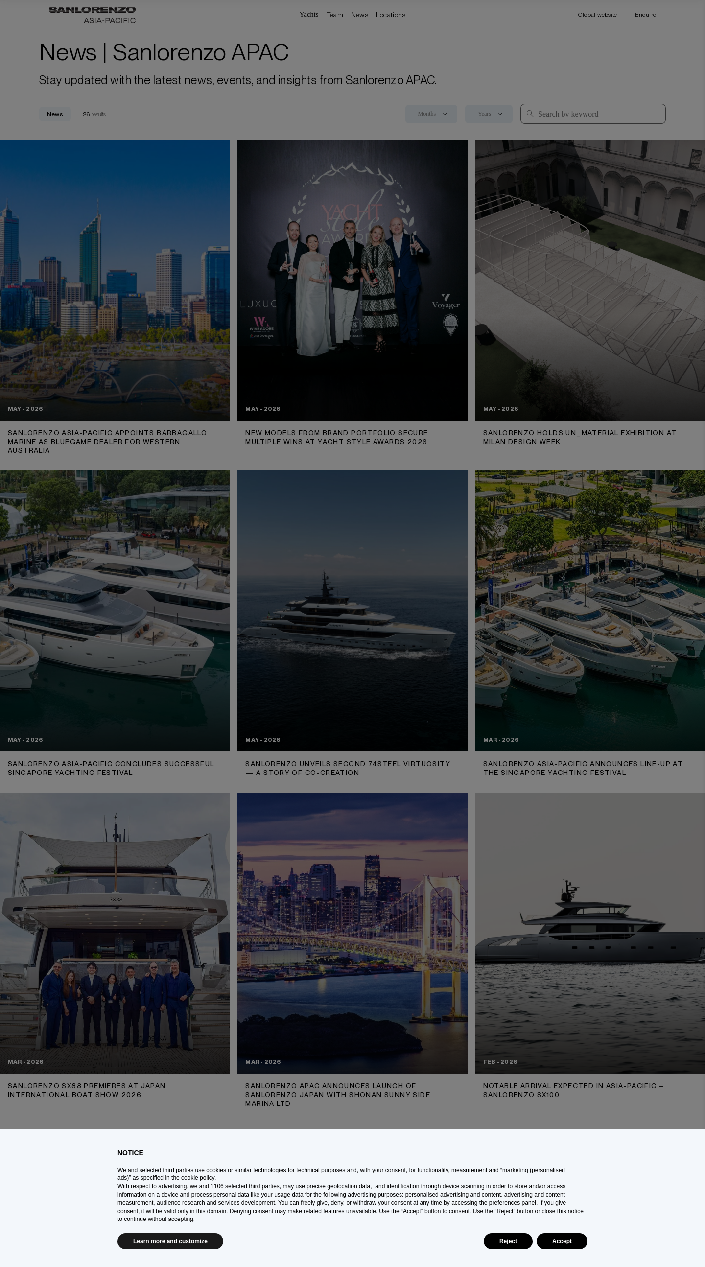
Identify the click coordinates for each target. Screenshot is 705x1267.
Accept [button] (562, 1241)
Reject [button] (508, 1241)
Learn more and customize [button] (170, 1241)
